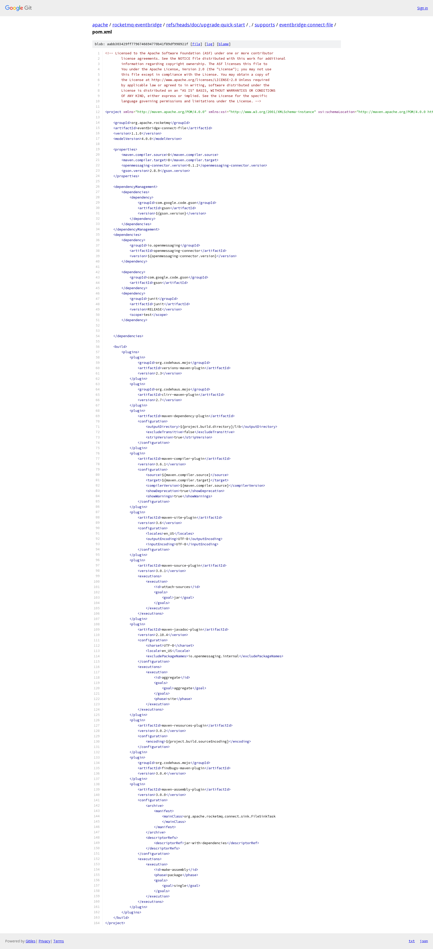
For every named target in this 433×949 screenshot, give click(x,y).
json (424, 941)
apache (100, 25)
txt (412, 941)
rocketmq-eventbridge (137, 25)
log (209, 44)
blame (224, 44)
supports (265, 25)
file (196, 44)
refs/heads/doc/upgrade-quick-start (205, 25)
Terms (58, 941)
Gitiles (31, 941)
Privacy (44, 941)
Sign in (422, 8)
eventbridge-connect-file (306, 25)
